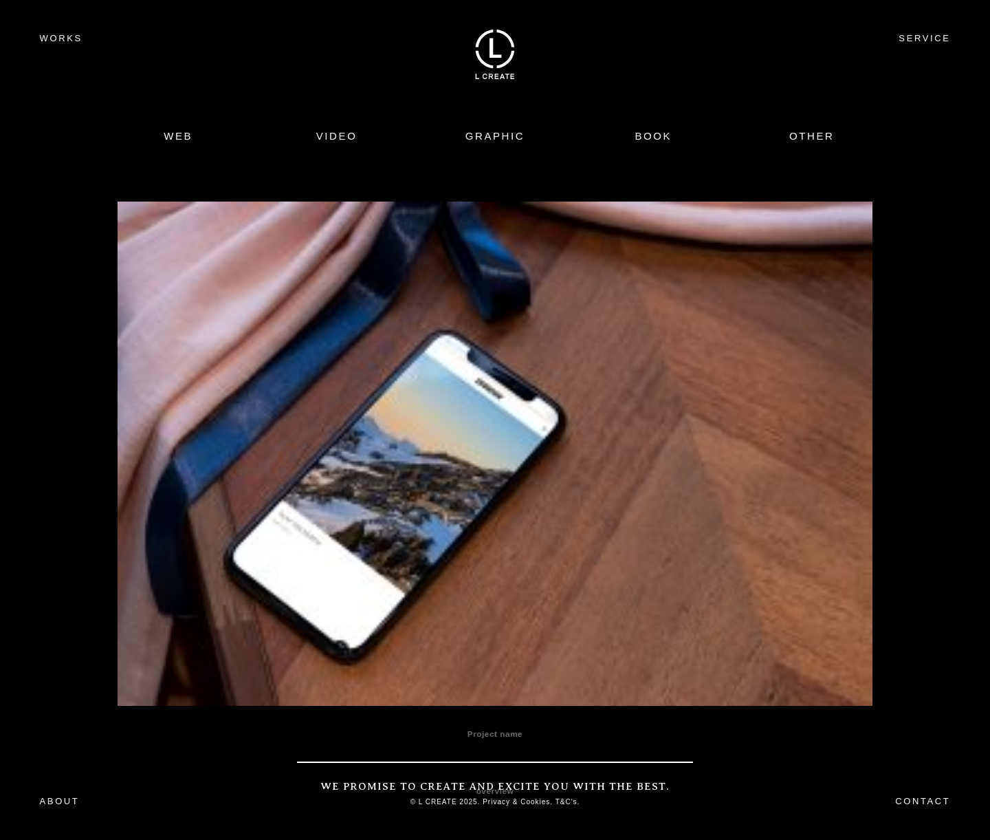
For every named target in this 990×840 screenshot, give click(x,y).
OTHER (812, 136)
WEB (178, 136)
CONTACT (922, 801)
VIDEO (337, 136)
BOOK (653, 136)
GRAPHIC (495, 136)
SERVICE (924, 38)
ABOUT (60, 801)
